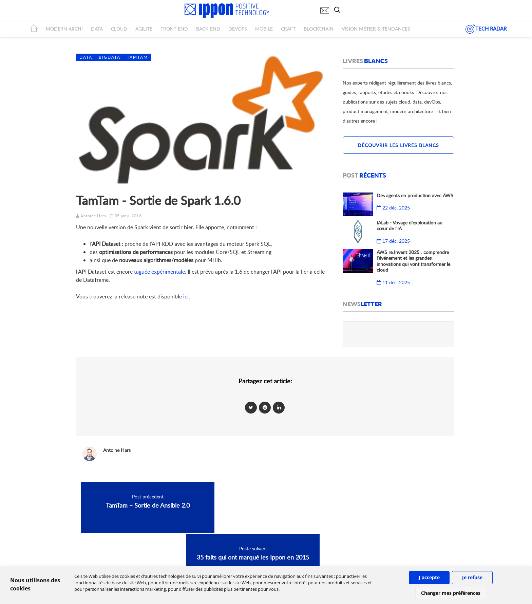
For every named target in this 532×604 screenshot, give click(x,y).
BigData (109, 57)
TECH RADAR (486, 29)
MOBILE (264, 28)
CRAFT (288, 28)
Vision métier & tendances (376, 28)
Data (85, 57)
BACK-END (208, 28)
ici (186, 296)
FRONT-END (174, 28)
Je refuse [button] (472, 577)
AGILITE (143, 28)
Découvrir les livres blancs (398, 145)
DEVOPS (237, 28)
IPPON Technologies (364, 558)
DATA (97, 28)
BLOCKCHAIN (319, 28)
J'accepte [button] (429, 577)
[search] (339, 9)
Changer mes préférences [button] (450, 593)
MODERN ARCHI (64, 28)
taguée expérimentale (159, 271)
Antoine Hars (93, 216)
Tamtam (137, 57)
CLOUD (119, 28)
